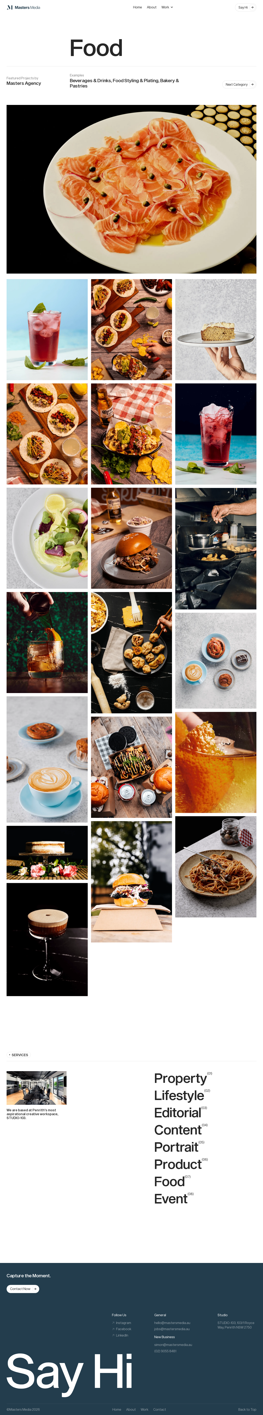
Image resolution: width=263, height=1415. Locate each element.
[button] (169, 7)
